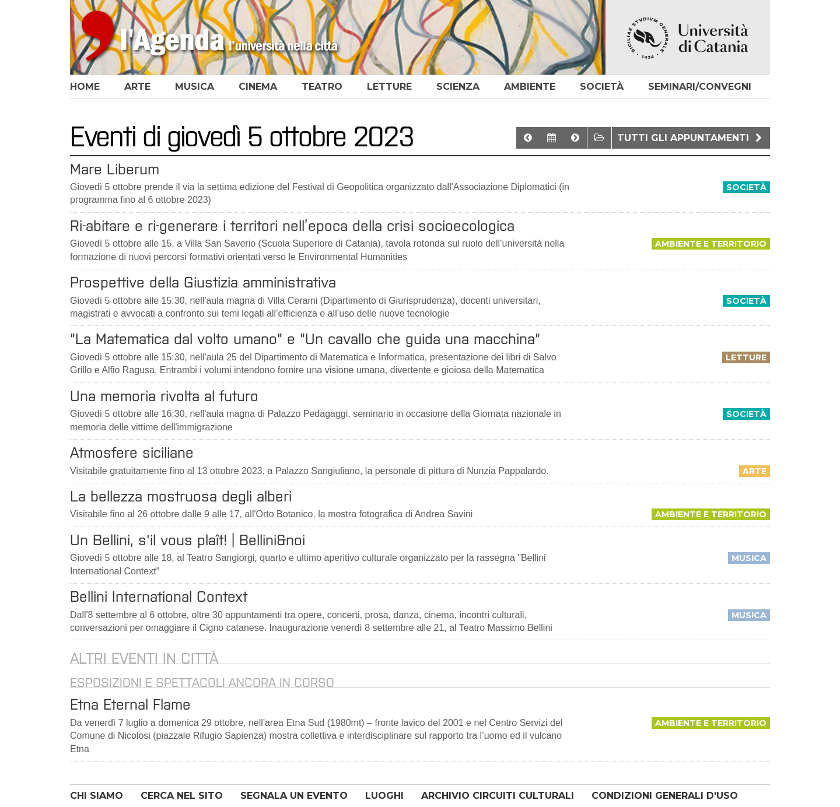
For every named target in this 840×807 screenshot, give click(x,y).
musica (194, 86)
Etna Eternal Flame (130, 704)
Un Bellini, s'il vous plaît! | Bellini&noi (187, 540)
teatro (322, 86)
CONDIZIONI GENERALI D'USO (665, 795)
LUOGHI (384, 795)
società (602, 86)
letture (389, 86)
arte (137, 86)
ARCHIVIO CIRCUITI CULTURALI (497, 795)
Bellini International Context (158, 596)
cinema (258, 86)
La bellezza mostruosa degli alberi (181, 496)
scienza (458, 86)
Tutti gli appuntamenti (691, 137)
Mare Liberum (114, 169)
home (85, 86)
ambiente (529, 86)
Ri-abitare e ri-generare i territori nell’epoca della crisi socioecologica (292, 225)
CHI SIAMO (96, 795)
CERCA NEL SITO (182, 795)
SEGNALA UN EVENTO (294, 795)
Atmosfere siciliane (132, 452)
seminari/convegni (699, 86)
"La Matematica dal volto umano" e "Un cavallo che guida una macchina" (305, 339)
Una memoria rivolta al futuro (164, 396)
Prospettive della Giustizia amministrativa (203, 282)
